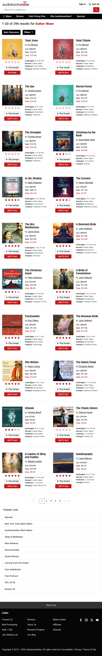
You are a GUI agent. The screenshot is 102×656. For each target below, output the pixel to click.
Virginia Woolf (34, 412)
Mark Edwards (34, 182)
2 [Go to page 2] (46, 501)
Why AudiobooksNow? (61, 16)
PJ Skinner (33, 45)
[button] (8, 16)
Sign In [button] (82, 4)
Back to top (51, 605)
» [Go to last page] (68, 501)
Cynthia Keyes (34, 91)
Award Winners (12, 556)
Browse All (10, 589)
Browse (20, 16)
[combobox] (51, 9)
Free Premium (11, 576)
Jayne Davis (33, 231)
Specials (81, 16)
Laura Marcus (85, 458)
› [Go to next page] (64, 501)
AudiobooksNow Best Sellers (18, 530)
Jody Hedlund (85, 228)
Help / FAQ (7, 629)
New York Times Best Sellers (18, 524)
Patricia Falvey (86, 412)
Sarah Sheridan (86, 182)
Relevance (11, 32)
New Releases (11, 543)
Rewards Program (35, 629)
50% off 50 (10, 582)
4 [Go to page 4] (55, 501)
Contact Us (7, 619)
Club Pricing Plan (37, 16)
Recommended (12, 550)
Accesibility (67, 649)
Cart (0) (94, 4)
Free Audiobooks (13, 569)
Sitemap (57, 629)
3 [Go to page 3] (51, 501)
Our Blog (31, 634)
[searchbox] (48, 9)
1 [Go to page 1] (42, 501)
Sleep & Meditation (14, 537)
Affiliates (57, 624)
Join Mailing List (10, 634)
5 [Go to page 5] (60, 501)
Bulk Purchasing (9, 624)
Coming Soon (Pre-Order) (17, 563)
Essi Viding (33, 320)
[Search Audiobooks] (96, 9)
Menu (7, 16)
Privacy (78, 649)
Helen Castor (34, 366)
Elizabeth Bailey (86, 366)
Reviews (31, 619)
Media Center (59, 619)
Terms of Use (89, 649)
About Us (31, 624)
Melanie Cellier (35, 461)
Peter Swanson (35, 277)
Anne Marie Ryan (87, 140)
